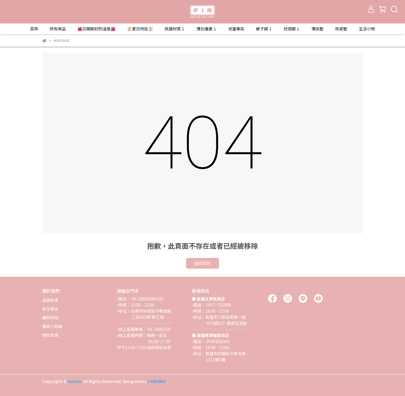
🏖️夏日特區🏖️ (140, 29)
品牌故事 (50, 300)
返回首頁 (202, 263)
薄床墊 (317, 29)
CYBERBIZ (157, 381)
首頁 (34, 29)
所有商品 (58, 29)
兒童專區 (236, 29)
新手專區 (50, 309)
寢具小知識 (52, 326)
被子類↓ (264, 29)
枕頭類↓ (292, 29)
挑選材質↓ (175, 29)
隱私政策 (50, 335)
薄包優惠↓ (206, 29)
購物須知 (50, 317)
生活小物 (367, 29)
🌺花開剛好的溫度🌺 (96, 29)
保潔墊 (341, 29)
